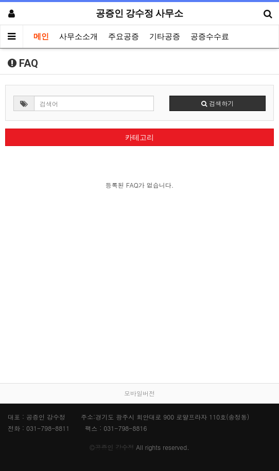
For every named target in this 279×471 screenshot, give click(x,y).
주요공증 (123, 36)
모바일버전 (139, 393)
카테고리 (139, 137)
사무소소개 (78, 36)
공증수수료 (209, 36)
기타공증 (164, 36)
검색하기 (217, 103)
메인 (41, 36)
